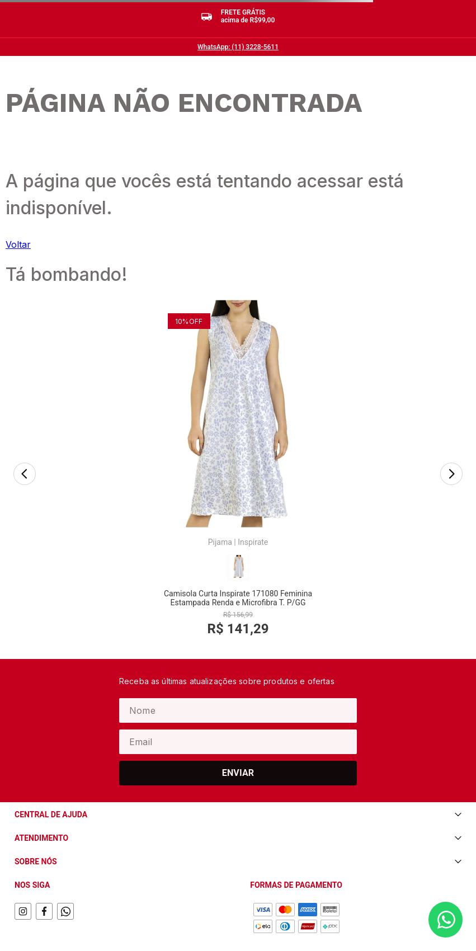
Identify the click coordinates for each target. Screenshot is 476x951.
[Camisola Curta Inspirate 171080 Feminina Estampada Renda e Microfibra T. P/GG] (102, 453)
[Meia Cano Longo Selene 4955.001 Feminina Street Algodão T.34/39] (238, 453)
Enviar (238, 730)
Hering (389, 490)
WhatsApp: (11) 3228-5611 (238, 47)
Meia (223, 490)
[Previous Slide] (24, 454)
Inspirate (116, 490)
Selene (249, 490)
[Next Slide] (451, 454)
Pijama (84, 490)
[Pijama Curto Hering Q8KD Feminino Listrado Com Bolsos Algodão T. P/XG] (374, 453)
